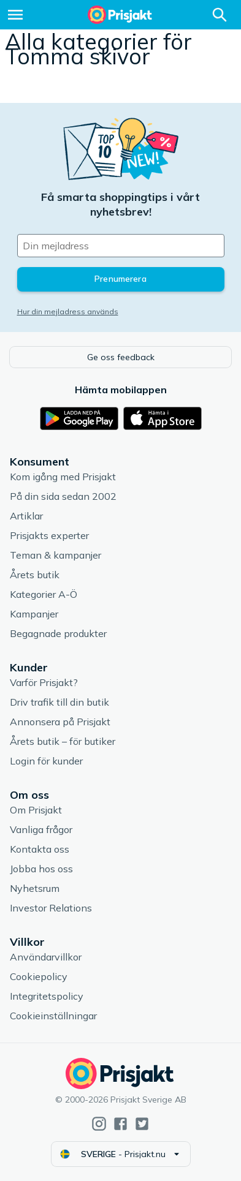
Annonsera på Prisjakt (60, 721)
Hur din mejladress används (67, 311)
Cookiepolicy (38, 976)
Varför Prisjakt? (44, 682)
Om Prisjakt (36, 810)
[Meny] (15, 15)
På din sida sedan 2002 (63, 496)
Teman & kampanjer (55, 555)
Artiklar (26, 516)
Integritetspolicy (46, 996)
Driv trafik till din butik (59, 702)
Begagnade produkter (58, 633)
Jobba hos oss (41, 868)
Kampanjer (34, 614)
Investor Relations (51, 908)
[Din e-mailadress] (120, 245)
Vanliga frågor (41, 829)
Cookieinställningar (53, 1015)
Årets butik (34, 574)
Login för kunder (46, 761)
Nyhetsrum (34, 888)
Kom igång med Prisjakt (63, 476)
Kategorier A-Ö (43, 594)
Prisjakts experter (49, 535)
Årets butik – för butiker (62, 741)
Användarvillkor (46, 957)
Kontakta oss (39, 849)
